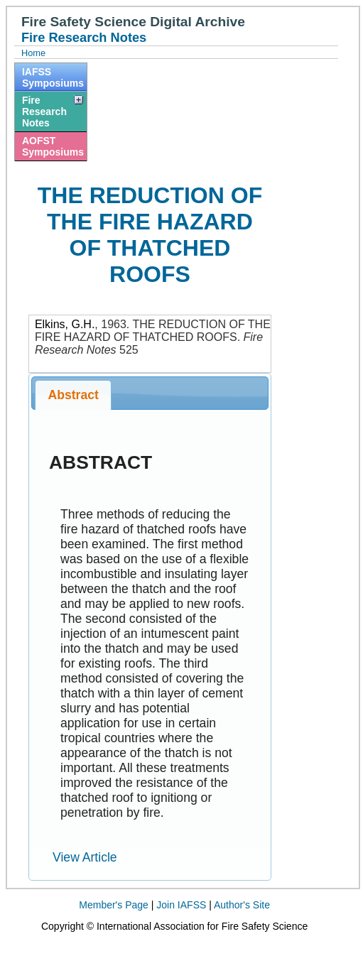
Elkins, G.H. (64, 324)
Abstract (73, 395)
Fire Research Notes (44, 111)
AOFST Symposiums (53, 146)
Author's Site (242, 905)
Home (33, 53)
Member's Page (113, 905)
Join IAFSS (181, 905)
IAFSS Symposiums (53, 77)
